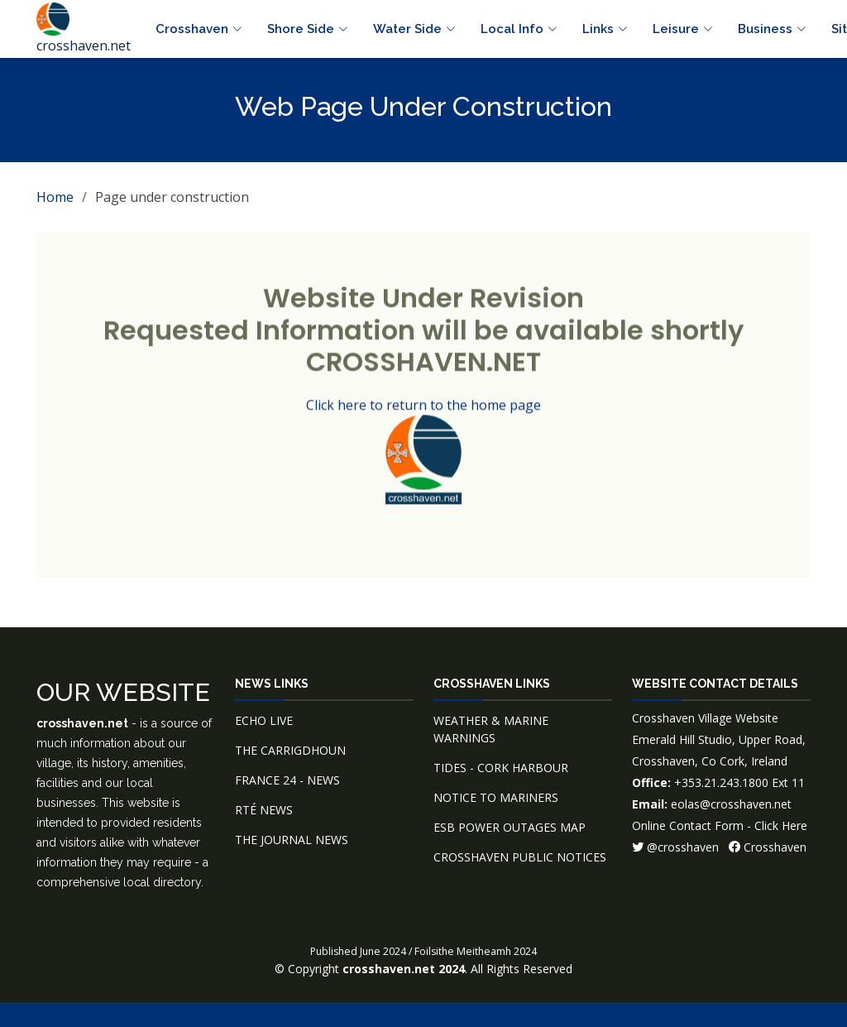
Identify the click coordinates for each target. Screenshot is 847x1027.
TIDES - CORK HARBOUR (500, 767)
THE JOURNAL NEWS (291, 839)
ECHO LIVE (264, 720)
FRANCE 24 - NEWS (287, 780)
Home (55, 197)
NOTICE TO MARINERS (495, 797)
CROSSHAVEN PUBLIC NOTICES (519, 857)
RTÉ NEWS (264, 810)
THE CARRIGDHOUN (290, 750)
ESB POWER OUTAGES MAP (509, 827)
